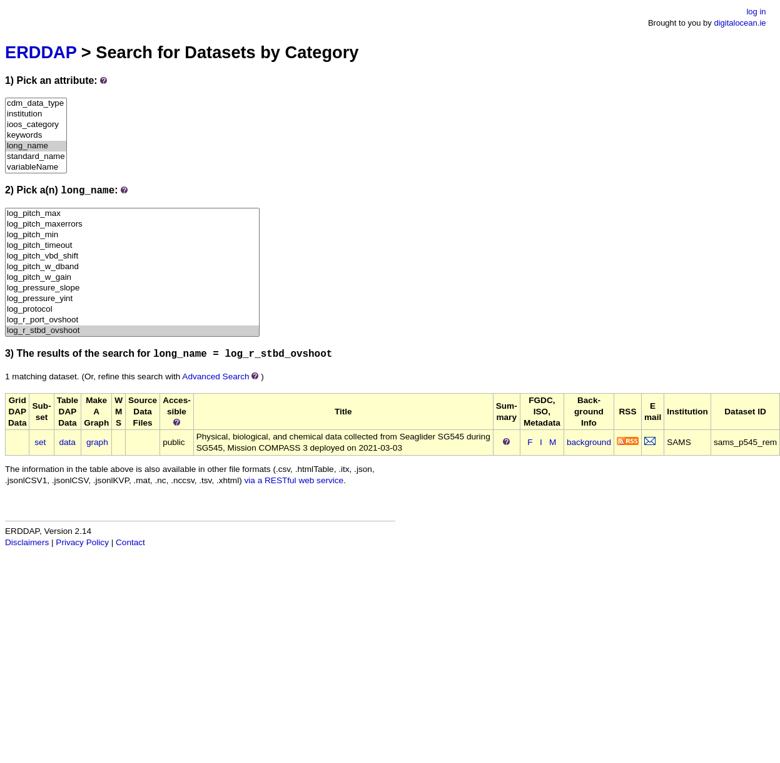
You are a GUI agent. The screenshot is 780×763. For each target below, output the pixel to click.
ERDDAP (40, 52)
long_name (36, 146)
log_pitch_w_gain (132, 277)
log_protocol (132, 309)
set (40, 442)
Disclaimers (27, 542)
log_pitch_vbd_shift (132, 256)
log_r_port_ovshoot (132, 320)
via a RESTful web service (294, 480)
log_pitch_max (132, 213)
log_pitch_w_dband (132, 267)
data (67, 442)
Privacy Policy (82, 542)
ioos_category (36, 125)
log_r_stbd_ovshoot (132, 330)
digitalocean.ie (740, 23)
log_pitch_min (132, 235)
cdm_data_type (36, 103)
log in (756, 11)
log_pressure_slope (132, 288)
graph (97, 442)
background (589, 442)
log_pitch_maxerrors (132, 224)
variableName (36, 167)
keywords (36, 135)
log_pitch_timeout (132, 245)
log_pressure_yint (132, 299)
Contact (130, 542)
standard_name (36, 156)
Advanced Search (215, 376)
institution (36, 114)
